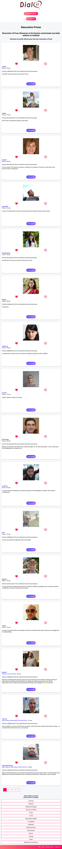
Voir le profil (31, 84)
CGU (43, 847)
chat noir (4, 719)
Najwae (4, 299)
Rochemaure (31, 830)
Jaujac (31, 839)
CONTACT (58, 847)
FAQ (39, 847)
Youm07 (4, 393)
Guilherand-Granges (31, 807)
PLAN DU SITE (50, 847)
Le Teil (31, 815)
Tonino (4, 626)
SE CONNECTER (31, 18)
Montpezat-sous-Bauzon (31, 842)
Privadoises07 (6, 253)
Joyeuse (31, 836)
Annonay (31, 801)
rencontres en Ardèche (31, 797)
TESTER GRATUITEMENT (31, 13)
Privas (31, 812)
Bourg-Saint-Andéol (31, 818)
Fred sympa (5, 439)
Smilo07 (4, 672)
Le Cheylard (31, 821)
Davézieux (31, 824)
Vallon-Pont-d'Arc (31, 827)
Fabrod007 (5, 206)
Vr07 (3, 532)
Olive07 (4, 66)
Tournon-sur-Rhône (31, 809)
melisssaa (5, 346)
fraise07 (4, 160)
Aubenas (31, 804)
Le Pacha (4, 486)
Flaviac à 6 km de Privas (9, 674)
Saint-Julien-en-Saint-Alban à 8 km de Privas (14, 720)
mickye (4, 113)
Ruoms (31, 833)
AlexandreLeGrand (7, 765)
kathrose (4, 579)
